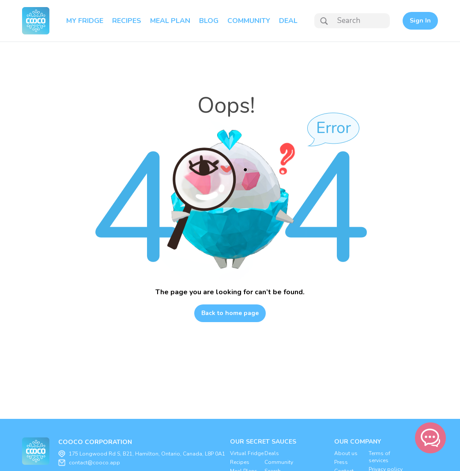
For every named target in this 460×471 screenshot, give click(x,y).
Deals (271, 453)
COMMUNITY (248, 21)
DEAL (288, 21)
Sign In (420, 20)
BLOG (209, 21)
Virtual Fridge (247, 453)
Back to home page (230, 313)
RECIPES (126, 21)
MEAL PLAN (170, 21)
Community (278, 462)
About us (346, 453)
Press (341, 462)
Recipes (239, 462)
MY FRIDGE (84, 21)
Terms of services (379, 457)
